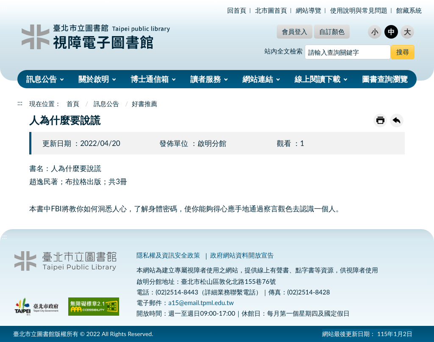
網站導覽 (308, 10)
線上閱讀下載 (317, 79)
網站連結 (257, 79)
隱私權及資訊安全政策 (168, 255)
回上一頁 (396, 120)
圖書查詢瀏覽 (385, 79)
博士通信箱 (150, 79)
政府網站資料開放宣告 (242, 255)
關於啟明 (93, 79)
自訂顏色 (332, 31)
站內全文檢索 (283, 51)
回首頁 (236, 10)
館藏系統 (409, 10)
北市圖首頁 (271, 10)
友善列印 (380, 120)
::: (4, 7)
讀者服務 (205, 79)
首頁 (73, 103)
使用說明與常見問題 (358, 10)
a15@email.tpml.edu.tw (201, 302)
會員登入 (294, 31)
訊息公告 (41, 79)
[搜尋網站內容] (348, 52)
